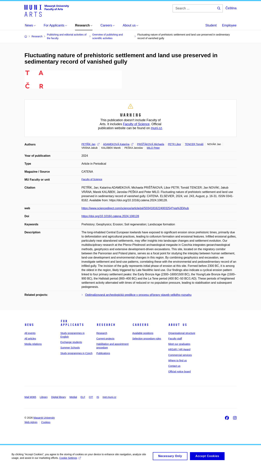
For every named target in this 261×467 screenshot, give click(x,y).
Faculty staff (175, 338)
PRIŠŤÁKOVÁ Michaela (150, 144)
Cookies (45, 422)
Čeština (231, 8)
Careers (140, 325)
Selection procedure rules (146, 338)
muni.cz (156, 128)
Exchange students (71, 342)
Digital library (58, 397)
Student (211, 25)
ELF (83, 397)
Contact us (174, 365)
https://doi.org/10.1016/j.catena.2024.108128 (110, 216)
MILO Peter (153, 147)
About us (177, 325)
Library (44, 397)
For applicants (72, 323)
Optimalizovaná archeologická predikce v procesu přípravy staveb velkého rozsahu (138, 294)
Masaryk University (44, 417)
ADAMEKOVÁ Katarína (118, 144)
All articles (30, 338)
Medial (73, 397)
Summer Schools (70, 347)
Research (105, 325)
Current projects (105, 338)
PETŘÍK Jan (90, 144)
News (29, 325)
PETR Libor (174, 144)
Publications (103, 353)
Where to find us (177, 360)
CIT (91, 397)
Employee (229, 25)
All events (30, 333)
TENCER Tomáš (194, 144)
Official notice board (179, 371)
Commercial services (180, 355)
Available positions (142, 333)
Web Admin (30, 422)
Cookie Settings (71, 457)
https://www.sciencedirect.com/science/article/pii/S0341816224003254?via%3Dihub (135, 208)
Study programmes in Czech (76, 353)
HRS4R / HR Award (179, 349)
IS (98, 397)
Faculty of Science (136, 124)
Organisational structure (181, 333)
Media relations (33, 344)
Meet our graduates (179, 344)
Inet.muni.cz (109, 397)
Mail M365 (30, 397)
